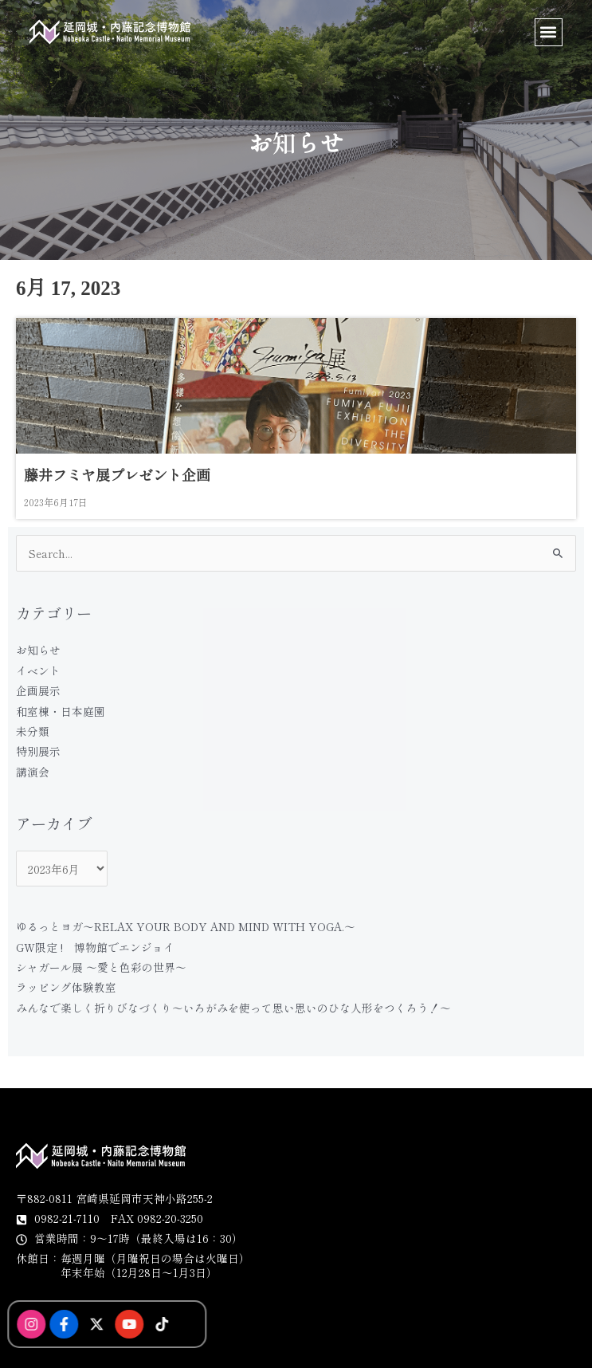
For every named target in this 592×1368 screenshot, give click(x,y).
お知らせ (38, 650)
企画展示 (38, 690)
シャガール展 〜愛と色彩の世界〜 (101, 967)
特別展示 (38, 751)
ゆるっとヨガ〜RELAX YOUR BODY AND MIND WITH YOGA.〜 (185, 926)
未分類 (32, 731)
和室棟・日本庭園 (60, 711)
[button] (549, 32)
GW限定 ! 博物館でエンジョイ (95, 947)
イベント (38, 670)
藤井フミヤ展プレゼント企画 (117, 476)
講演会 (32, 772)
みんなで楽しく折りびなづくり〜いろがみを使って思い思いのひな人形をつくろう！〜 (233, 1008)
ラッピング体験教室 (66, 987)
